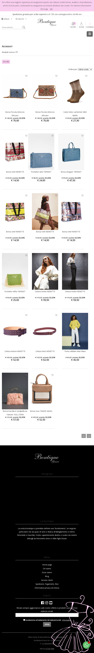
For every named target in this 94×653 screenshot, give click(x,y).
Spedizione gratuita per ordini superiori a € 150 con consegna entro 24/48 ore (47, 14)
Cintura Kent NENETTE (45, 351)
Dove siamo (47, 572)
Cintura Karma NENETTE (15, 351)
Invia (47, 624)
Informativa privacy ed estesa (47, 588)
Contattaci (90, 27)
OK (51, 9)
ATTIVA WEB (49, 649)
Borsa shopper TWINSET (71, 172)
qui (46, 9)
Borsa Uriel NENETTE (15, 172)
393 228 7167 (61, 637)
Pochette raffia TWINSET (14, 291)
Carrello (73, 27)
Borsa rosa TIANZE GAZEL (41, 411)
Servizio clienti (47, 580)
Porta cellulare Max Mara (75, 351)
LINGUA (7, 19)
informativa (66, 620)
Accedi (81, 27)
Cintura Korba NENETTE (45, 291)
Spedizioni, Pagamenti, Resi (47, 584)
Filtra (6, 61)
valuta (21, 19)
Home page (47, 564)
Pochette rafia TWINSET (41, 172)
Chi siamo (47, 568)
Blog (47, 576)
